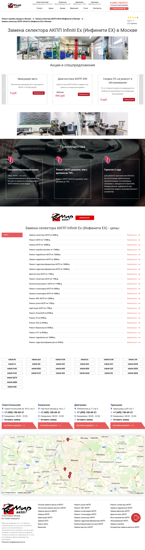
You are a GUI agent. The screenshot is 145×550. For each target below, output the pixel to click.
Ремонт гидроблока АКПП (40, 254)
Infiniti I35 (109, 373)
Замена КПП (43, 521)
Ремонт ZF (33, 318)
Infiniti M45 (60, 369)
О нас (85, 8)
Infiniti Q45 (84, 364)
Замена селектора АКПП (39, 235)
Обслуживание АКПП (119, 521)
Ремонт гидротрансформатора (42, 342)
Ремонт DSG (34, 323)
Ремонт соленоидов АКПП (40, 289)
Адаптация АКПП (36, 308)
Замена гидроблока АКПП (40, 259)
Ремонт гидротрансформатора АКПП (44, 264)
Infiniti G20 (60, 373)
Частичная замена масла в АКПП (52, 508)
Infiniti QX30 (133, 364)
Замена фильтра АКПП (120, 511)
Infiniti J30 (133, 359)
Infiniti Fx (12, 364)
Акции (62, 8)
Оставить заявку (12, 419)
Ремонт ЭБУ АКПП (37, 298)
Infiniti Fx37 (36, 373)
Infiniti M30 (84, 369)
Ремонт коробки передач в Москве (16, 19)
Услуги (39, 8)
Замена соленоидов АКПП (40, 294)
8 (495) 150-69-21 (119, 2)
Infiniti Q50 (12, 387)
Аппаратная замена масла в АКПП (124, 527)
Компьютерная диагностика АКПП (88, 524)
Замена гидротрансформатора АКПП (44, 269)
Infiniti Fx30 (109, 359)
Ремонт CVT (34, 333)
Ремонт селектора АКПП (39, 279)
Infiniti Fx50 (60, 359)
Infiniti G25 (108, 369)
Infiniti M (12, 359)
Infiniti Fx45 (12, 369)
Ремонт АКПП (35, 240)
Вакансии (74, 8)
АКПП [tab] (6, 235)
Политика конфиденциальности (13, 542)
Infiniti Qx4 (36, 359)
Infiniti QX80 (12, 382)
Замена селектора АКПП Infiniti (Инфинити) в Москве (57, 19)
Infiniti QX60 (133, 373)
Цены (51, 8)
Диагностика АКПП (37, 274)
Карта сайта (43, 524)
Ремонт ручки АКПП (37, 303)
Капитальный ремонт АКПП (40, 284)
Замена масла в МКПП (47, 511)
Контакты (97, 8)
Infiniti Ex (84, 359)
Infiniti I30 (36, 364)
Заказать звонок (118, 8)
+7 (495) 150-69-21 (14, 412)
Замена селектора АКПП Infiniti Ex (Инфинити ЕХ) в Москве (26, 21)
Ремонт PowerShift (37, 313)
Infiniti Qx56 (84, 373)
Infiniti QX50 (133, 369)
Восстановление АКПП (120, 518)
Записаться (38, 93)
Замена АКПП (35, 245)
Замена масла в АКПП (83, 527)
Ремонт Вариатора (37, 328)
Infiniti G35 (60, 364)
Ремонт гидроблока (37, 337)
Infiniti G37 (108, 364)
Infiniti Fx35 (12, 373)
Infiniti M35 (36, 369)
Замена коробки (117, 524)
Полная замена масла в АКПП (50, 505)
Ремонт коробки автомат (39, 250)
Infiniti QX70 (12, 378)
